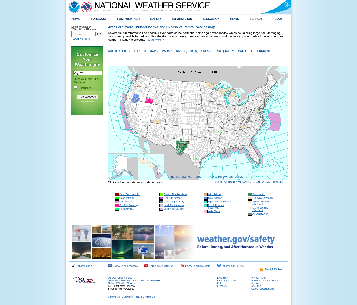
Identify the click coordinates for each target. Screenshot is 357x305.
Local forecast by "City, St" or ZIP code (83, 28)
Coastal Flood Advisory (175, 194)
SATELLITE (245, 51)
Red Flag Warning (128, 205)
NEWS (234, 18)
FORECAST (99, 18)
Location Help (80, 39)
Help (219, 283)
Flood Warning (126, 198)
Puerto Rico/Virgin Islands (225, 176)
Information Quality (227, 280)
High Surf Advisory (173, 198)
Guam (200, 176)
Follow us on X (81, 266)
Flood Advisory (126, 209)
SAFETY (155, 18)
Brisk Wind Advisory (174, 209)
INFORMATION (182, 18)
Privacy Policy (87, 102)
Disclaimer (223, 277)
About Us (256, 286)
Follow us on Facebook (123, 266)
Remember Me (87, 87)
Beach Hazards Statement (216, 206)
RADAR (167, 51)
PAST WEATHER (128, 18)
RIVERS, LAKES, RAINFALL (194, 51)
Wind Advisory (215, 194)
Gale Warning (126, 201)
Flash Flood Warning (129, 194)
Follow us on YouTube (158, 266)
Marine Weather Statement (260, 209)
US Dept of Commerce (120, 277)
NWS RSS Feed (271, 269)
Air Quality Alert (260, 214)
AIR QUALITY (225, 51)
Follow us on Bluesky (230, 266)
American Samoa (179, 176)
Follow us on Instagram (195, 266)
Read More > (155, 39)
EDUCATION (211, 18)
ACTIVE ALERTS (119, 51)
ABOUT (277, 18)
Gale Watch (214, 211)
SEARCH (256, 18)
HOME (75, 18)
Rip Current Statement (219, 201)
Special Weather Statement (260, 202)
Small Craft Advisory (174, 205)
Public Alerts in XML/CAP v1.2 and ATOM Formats (249, 182)
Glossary (222, 286)
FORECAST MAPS (146, 51)
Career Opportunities (262, 288)
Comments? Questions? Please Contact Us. (131, 296)
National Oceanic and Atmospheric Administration (134, 280)
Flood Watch (258, 194)
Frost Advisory (215, 198)
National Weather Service (121, 283)
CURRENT (263, 51)
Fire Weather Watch (262, 198)
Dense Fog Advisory (174, 201)
